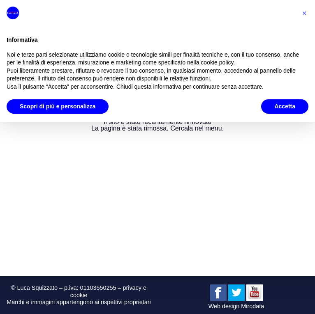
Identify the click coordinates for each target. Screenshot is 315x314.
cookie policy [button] (217, 62)
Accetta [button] (284, 106)
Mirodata (252, 306)
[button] (304, 13)
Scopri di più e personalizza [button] (57, 106)
